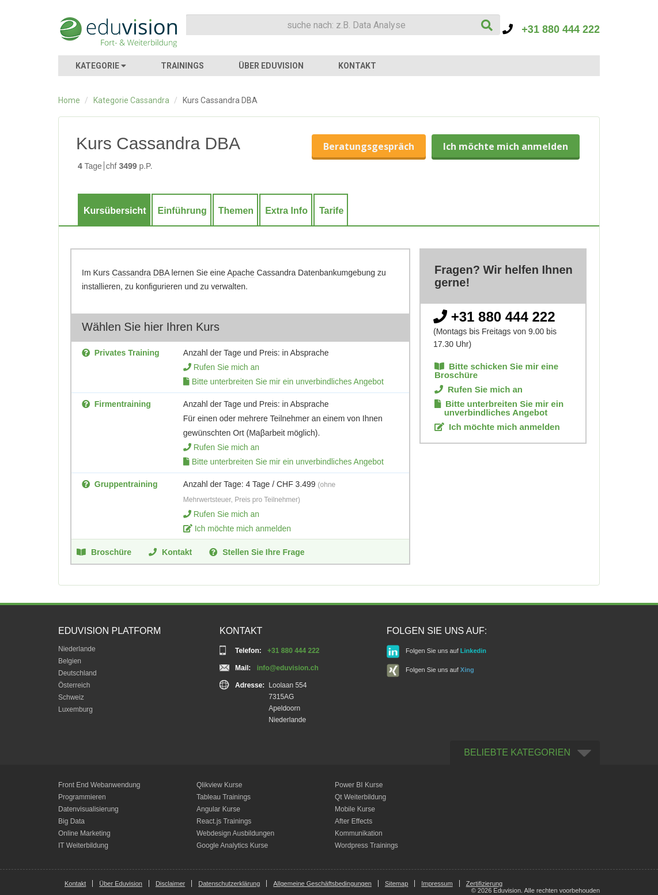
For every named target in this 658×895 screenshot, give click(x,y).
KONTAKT (357, 65)
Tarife (331, 211)
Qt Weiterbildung (360, 797)
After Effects (353, 821)
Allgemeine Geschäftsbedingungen (322, 883)
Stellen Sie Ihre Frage (256, 551)
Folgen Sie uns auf (436, 651)
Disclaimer (170, 883)
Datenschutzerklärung (229, 883)
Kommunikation (359, 833)
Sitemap (396, 883)
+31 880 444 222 (551, 29)
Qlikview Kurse (219, 785)
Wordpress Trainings (366, 845)
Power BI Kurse (359, 785)
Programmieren (82, 797)
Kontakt (170, 551)
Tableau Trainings (223, 797)
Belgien (69, 661)
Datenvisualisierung (88, 809)
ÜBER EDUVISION (271, 65)
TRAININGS (182, 65)
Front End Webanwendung (99, 785)
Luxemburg (75, 709)
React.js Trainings (223, 821)
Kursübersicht (115, 211)
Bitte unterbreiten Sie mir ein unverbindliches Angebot (288, 381)
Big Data (71, 821)
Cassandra (131, 272)
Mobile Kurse (355, 809)
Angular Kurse (218, 809)
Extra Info (286, 211)
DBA (161, 272)
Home (69, 100)
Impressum (436, 883)
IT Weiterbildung (83, 845)
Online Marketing (84, 833)
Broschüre (104, 551)
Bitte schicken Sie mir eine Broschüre (496, 370)
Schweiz (71, 697)
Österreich (74, 685)
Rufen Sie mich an (226, 367)
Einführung (181, 211)
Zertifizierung (484, 883)
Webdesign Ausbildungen (235, 833)
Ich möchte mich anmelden (505, 146)
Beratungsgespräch (368, 146)
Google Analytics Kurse (232, 845)
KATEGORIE (100, 65)
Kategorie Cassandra (131, 100)
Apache (240, 272)
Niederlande (77, 649)
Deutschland (77, 673)
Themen (236, 211)
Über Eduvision (120, 883)
